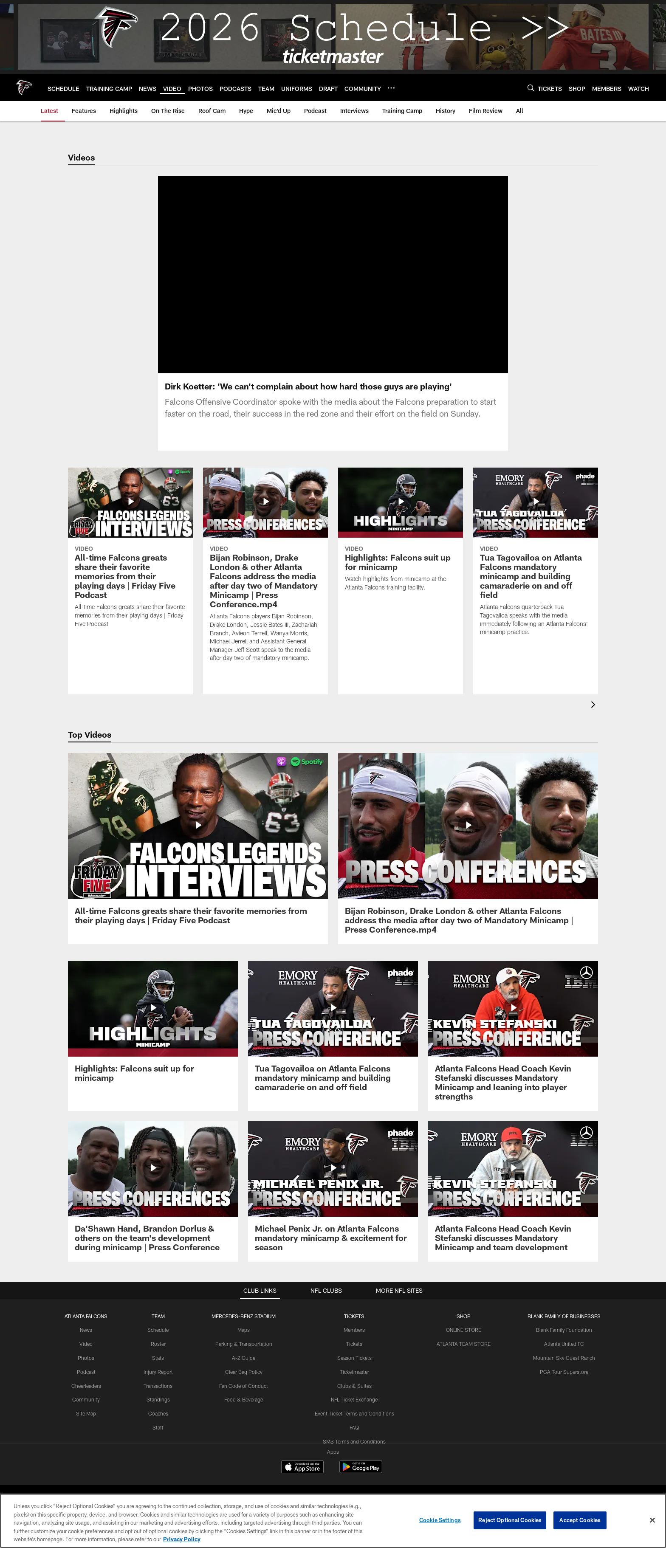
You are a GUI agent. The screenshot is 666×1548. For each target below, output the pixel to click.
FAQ (354, 1438)
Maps (243, 1340)
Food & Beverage (243, 1410)
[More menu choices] (391, 88)
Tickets (354, 1354)
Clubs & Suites (354, 1396)
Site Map (86, 1424)
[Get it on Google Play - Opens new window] (361, 1481)
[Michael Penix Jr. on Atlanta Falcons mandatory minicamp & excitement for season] (333, 1201)
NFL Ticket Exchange (354, 1410)
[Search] (531, 87)
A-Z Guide (243, 1368)
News (86, 1340)
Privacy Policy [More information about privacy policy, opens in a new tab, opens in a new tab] (181, 1539)
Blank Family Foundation (564, 1340)
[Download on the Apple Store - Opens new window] (302, 1478)
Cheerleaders (86, 1396)
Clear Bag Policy (243, 1382)
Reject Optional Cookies (510, 1520)
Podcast (86, 1382)
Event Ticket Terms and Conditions (354, 1424)
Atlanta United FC (564, 1354)
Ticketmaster (354, 1382)
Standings (158, 1410)
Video (86, 1354)
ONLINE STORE (463, 1340)
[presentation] (594, 715)
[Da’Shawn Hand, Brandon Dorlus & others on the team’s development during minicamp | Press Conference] (153, 1201)
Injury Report (158, 1382)
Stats (158, 1368)
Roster (158, 1354)
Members (354, 1340)
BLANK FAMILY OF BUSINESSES (564, 1326)
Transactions (158, 1396)
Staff (158, 1438)
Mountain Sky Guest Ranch (564, 1368)
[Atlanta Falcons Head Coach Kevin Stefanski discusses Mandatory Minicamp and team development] (513, 1201)
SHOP (464, 1326)
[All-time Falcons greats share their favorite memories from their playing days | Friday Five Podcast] (130, 563)
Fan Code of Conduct (243, 1396)
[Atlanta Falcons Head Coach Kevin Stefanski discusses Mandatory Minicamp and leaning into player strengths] (513, 1046)
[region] (333, 1521)
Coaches (158, 1424)
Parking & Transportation (243, 1354)
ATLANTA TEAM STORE (464, 1354)
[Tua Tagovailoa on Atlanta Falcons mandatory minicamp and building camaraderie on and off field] (535, 567)
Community (86, 1410)
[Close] (652, 1520)
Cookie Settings (440, 1520)
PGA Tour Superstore (564, 1382)
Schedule (158, 1340)
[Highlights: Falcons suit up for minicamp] (400, 545)
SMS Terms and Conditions (354, 1452)
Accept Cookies (580, 1520)
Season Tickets (354, 1368)
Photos (86, 1368)
